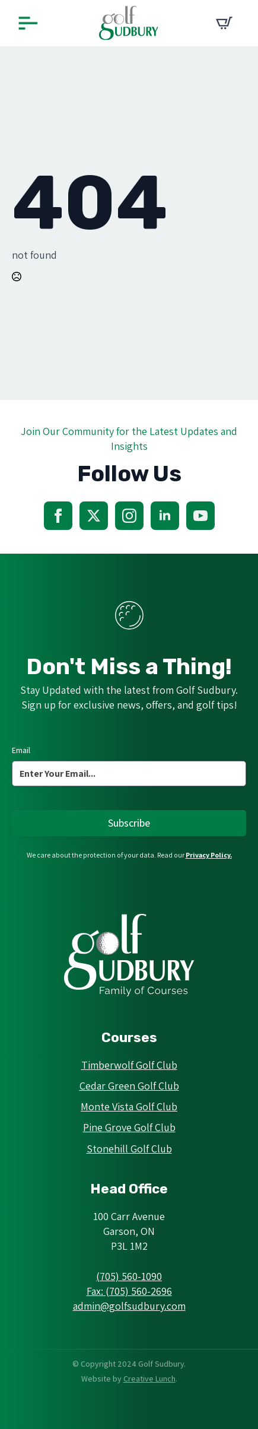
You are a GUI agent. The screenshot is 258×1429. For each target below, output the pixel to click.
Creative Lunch (149, 1378)
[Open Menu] (27, 23)
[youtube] (200, 515)
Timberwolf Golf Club (129, 1065)
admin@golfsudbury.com (129, 1306)
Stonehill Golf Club (129, 1148)
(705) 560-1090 (129, 1276)
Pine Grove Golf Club (129, 1127)
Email (21, 750)
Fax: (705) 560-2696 (129, 1291)
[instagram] (129, 515)
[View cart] (224, 23)
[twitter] (93, 515)
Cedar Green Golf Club (129, 1086)
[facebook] (58, 515)
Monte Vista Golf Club (129, 1106)
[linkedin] (165, 515)
